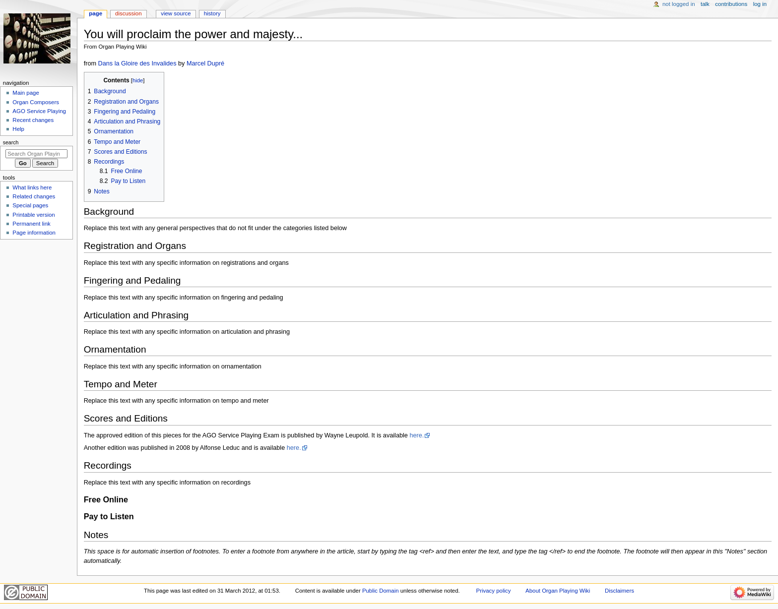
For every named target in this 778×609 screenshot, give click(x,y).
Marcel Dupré (205, 63)
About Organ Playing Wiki (557, 591)
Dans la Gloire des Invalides (137, 63)
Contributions (731, 4)
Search (11, 142)
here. (416, 435)
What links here (32, 187)
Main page (25, 93)
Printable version (33, 215)
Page (95, 13)
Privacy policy (493, 591)
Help (18, 129)
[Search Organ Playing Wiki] (36, 153)
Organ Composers (35, 102)
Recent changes (33, 120)
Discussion (128, 13)
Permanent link (31, 224)
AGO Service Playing (39, 111)
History (212, 13)
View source (176, 13)
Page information (34, 233)
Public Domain (380, 591)
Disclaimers (619, 591)
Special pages (30, 205)
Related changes (33, 196)
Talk (705, 4)
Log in (760, 4)
